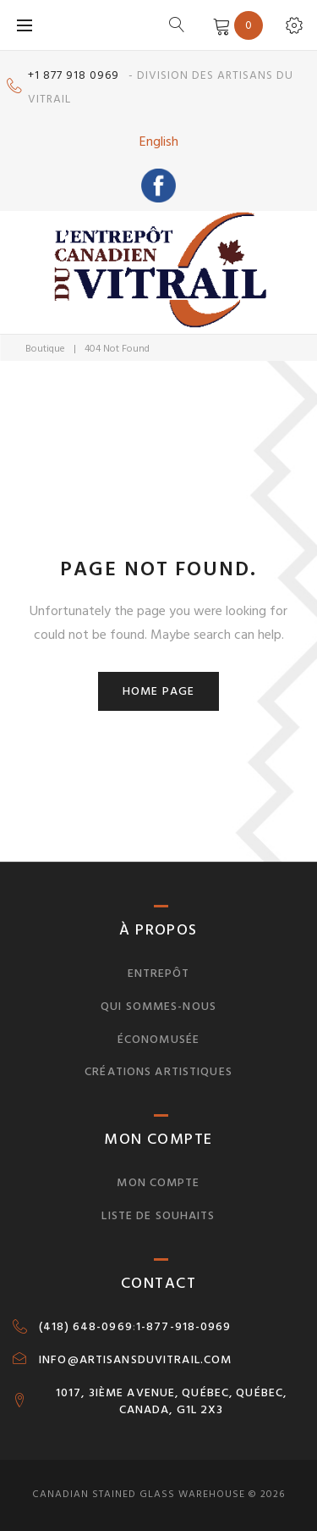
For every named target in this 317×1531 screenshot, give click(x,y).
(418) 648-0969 (86, 1326)
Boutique (45, 349)
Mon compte (158, 1182)
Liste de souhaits (158, 1215)
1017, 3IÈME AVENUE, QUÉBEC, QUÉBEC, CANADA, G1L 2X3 (171, 1401)
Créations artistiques (158, 1071)
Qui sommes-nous (158, 1006)
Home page (158, 691)
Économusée (158, 1039)
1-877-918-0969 (184, 1326)
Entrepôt (159, 973)
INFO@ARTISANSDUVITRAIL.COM (135, 1359)
